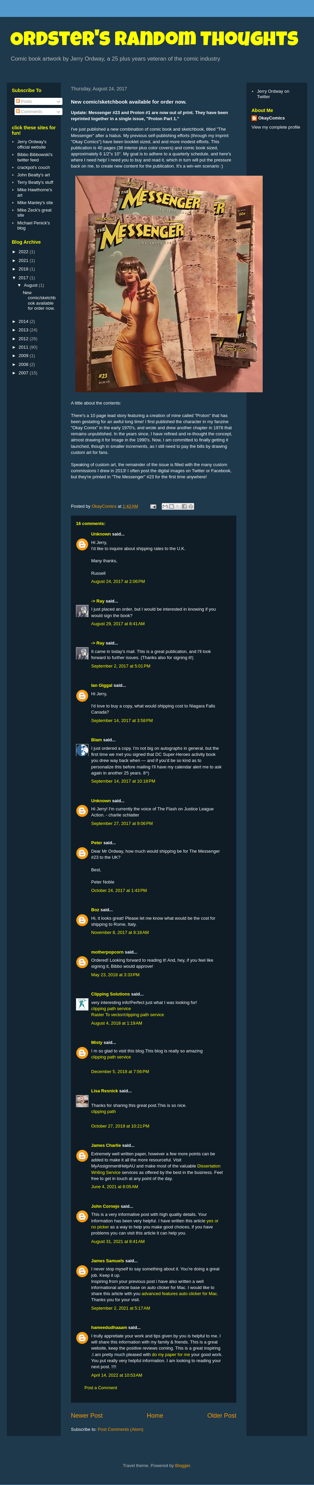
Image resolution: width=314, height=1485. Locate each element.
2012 (24, 338)
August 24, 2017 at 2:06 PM (118, 581)
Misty (96, 1042)
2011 (24, 347)
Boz (95, 909)
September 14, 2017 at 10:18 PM (123, 781)
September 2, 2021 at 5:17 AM (120, 1308)
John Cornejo (105, 1206)
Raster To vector (107, 1014)
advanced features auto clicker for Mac (179, 1293)
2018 (24, 268)
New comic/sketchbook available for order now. (39, 300)
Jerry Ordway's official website (31, 144)
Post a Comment (100, 1387)
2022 (24, 251)
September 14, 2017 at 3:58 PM (122, 720)
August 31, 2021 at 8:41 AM (118, 1241)
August (31, 285)
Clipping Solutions (110, 994)
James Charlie (106, 1145)
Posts (24, 101)
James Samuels (107, 1260)
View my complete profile (276, 127)
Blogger (182, 1465)
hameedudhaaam (109, 1327)
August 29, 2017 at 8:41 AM (118, 623)
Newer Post (87, 1415)
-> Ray (97, 601)
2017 (24, 277)
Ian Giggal (101, 685)
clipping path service (111, 1008)
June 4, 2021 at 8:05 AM (114, 1186)
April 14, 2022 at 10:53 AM (116, 1375)
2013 (24, 329)
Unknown (101, 534)
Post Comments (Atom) (120, 1429)
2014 (24, 321)
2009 (24, 355)
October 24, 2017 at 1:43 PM (119, 890)
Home (155, 1415)
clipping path (103, 1111)
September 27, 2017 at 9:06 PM (122, 823)
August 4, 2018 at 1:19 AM (116, 1023)
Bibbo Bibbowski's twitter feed (34, 157)
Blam (96, 739)
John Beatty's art (33, 174)
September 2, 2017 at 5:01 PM (120, 666)
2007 (24, 372)
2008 (24, 364)
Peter (96, 842)
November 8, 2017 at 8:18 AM (120, 932)
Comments (29, 111)
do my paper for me (171, 1354)
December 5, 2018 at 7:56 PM (120, 1071)
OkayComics (271, 118)
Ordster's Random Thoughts (154, 41)
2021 (24, 260)
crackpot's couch (33, 167)
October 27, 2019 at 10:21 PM (120, 1126)
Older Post (221, 1415)
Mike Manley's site (35, 202)
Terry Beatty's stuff (35, 182)
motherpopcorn (107, 952)
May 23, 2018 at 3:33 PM (115, 974)
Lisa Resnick (104, 1090)
